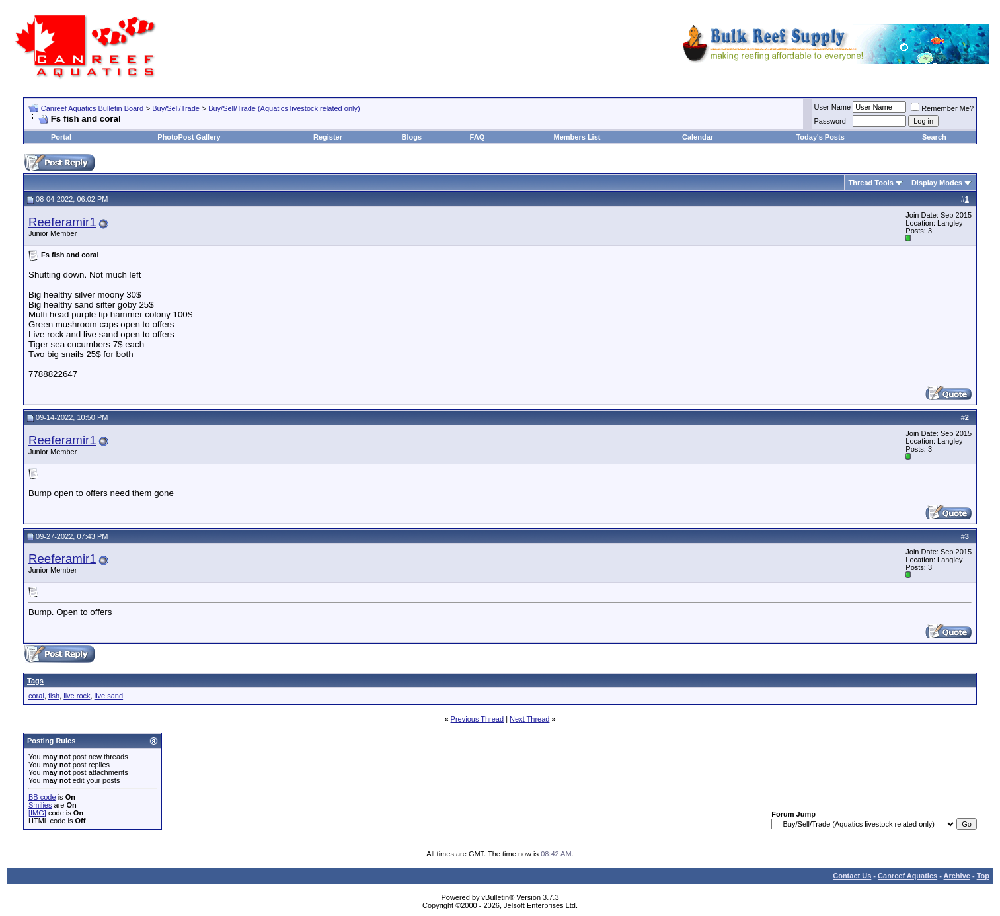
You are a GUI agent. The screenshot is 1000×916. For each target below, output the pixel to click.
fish (53, 696)
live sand (109, 696)
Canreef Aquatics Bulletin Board (92, 108)
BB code (42, 797)
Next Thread (529, 719)
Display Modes (936, 183)
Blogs (411, 137)
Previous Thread (477, 719)
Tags (35, 681)
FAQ (477, 137)
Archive (957, 876)
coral (36, 696)
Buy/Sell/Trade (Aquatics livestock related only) (284, 108)
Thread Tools (871, 183)
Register (327, 137)
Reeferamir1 (62, 222)
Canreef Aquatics (907, 876)
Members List (577, 137)
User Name (832, 107)
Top (983, 876)
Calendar (697, 137)
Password (830, 121)
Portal (61, 137)
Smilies (40, 805)
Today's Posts (820, 137)
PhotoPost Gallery (188, 137)
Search (934, 137)
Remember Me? (942, 108)
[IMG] (37, 813)
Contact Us (852, 876)
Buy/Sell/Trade (176, 108)
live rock (76, 696)
